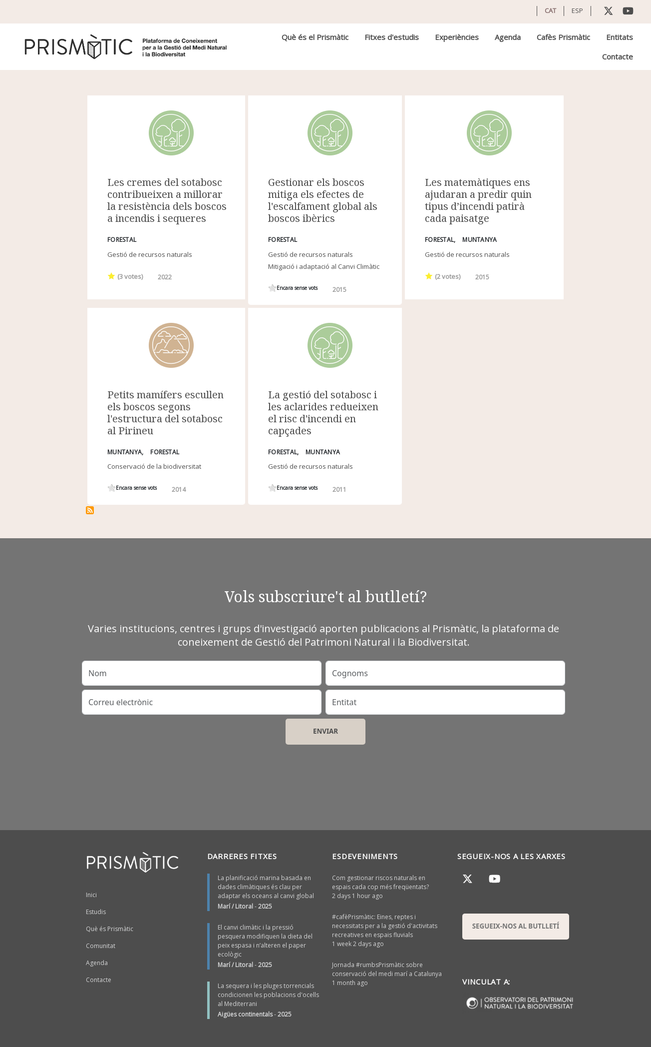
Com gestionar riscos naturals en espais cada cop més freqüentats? (380, 882)
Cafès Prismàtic (563, 37)
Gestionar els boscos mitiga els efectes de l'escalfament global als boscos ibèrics (322, 200)
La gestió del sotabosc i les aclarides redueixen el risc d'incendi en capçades (323, 412)
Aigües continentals (245, 1014)
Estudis (96, 912)
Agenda (508, 37)
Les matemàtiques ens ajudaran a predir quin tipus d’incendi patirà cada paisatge (478, 200)
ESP (577, 10)
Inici (91, 895)
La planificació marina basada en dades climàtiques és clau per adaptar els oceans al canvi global (266, 887)
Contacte (617, 56)
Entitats (619, 37)
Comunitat (100, 946)
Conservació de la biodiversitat (154, 466)
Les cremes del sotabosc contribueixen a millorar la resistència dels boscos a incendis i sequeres (167, 200)
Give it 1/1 (111, 275)
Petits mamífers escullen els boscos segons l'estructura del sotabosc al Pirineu (165, 412)
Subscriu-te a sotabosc (90, 510)
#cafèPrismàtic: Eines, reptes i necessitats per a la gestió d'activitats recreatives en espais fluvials (384, 926)
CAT (550, 10)
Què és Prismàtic (109, 929)
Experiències (457, 37)
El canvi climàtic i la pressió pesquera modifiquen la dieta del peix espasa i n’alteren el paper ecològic (265, 941)
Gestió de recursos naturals (149, 254)
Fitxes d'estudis (391, 37)
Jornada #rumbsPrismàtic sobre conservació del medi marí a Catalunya (387, 969)
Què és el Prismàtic (315, 37)
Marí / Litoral (235, 906)
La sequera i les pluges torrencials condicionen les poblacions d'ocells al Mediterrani (268, 995)
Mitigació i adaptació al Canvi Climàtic (323, 266)
